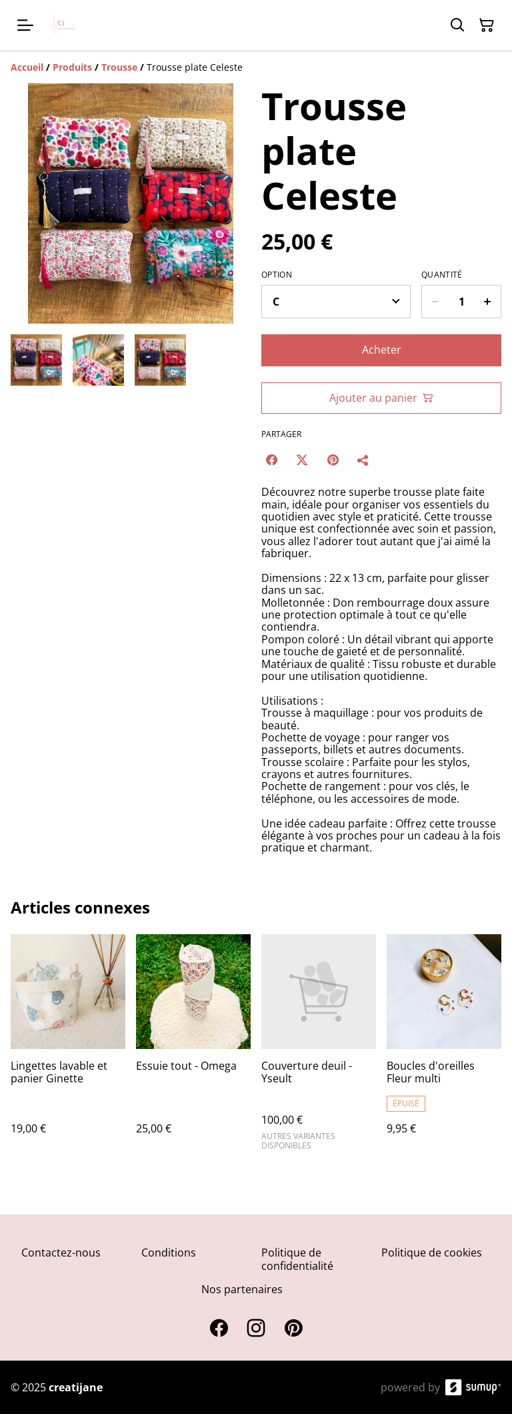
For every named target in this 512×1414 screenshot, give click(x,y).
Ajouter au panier (381, 397)
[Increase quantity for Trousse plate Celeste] (487, 301)
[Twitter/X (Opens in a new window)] (302, 460)
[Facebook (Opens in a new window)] (271, 460)
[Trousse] (119, 67)
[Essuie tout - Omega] (193, 1048)
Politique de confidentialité (297, 1259)
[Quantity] (461, 301)
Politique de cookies (431, 1252)
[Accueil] (27, 67)
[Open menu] (25, 25)
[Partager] (363, 460)
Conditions (168, 1252)
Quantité (441, 275)
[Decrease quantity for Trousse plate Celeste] (435, 301)
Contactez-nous (61, 1252)
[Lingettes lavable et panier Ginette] (68, 1048)
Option (276, 275)
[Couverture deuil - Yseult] (318, 1048)
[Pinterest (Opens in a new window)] (333, 460)
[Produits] (72, 67)
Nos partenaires (242, 1289)
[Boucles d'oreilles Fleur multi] (444, 1048)
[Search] (457, 25)
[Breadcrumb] (256, 67)
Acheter (381, 349)
